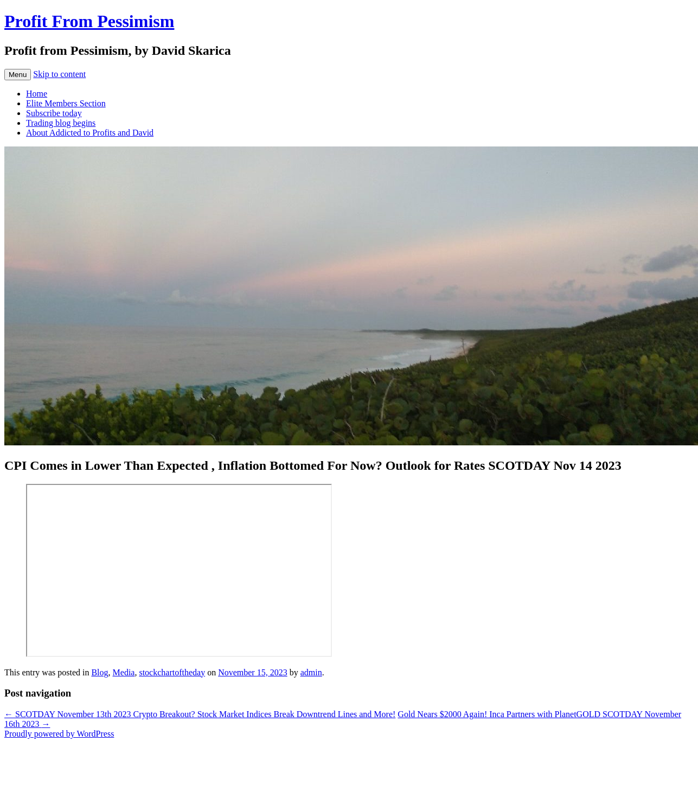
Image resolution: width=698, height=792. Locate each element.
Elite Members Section (66, 103)
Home (36, 93)
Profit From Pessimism (89, 21)
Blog (99, 672)
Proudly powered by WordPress (59, 733)
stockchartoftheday (172, 672)
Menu (18, 75)
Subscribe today (54, 113)
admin (311, 672)
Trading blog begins (60, 122)
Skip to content (59, 74)
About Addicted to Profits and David (89, 132)
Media (124, 672)
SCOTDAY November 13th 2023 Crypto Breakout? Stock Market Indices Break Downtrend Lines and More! (199, 714)
